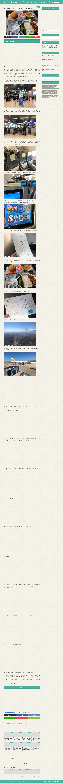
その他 (52, 2)
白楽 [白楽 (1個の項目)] (55, 96)
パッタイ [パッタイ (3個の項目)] (53, 91)
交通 (14, 712)
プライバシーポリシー (12, 781)
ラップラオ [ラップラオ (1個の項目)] (44, 93)
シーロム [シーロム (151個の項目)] (47, 87)
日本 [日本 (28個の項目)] (49, 96)
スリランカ (6, 712)
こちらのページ (31, 408)
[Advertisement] (22, 54)
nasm (13, 758)
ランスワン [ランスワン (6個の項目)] (54, 93)
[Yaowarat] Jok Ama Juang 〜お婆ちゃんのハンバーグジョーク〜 (50, 63)
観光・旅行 (31, 2)
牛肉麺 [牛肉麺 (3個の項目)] (53, 96)
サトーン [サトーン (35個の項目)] (47, 86)
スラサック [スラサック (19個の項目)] (49, 88)
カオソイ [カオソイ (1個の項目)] (52, 85)
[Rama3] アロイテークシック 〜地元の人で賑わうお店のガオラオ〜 (50, 66)
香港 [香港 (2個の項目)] (47, 97)
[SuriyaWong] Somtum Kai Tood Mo (49, 59)
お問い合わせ (6, 781)
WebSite (26, 763)
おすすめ (17, 712)
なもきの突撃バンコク (10, 2)
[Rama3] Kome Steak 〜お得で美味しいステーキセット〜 (50, 70)
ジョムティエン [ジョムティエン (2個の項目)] (45, 88)
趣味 (49, 2)
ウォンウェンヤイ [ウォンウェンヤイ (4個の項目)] (48, 85)
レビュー (36, 2)
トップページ (23, 2)
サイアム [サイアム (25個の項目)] (56, 85)
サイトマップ (19, 781)
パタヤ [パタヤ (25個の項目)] (50, 91)
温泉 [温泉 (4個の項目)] (51, 96)
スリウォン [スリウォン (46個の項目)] (52, 88)
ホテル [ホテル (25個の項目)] (53, 92)
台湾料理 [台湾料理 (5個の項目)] (44, 96)
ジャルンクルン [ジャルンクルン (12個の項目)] (52, 87)
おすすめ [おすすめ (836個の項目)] (44, 85)
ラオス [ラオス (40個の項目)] (55, 92)
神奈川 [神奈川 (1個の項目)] (43, 97)
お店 (27, 2)
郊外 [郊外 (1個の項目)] (45, 97)
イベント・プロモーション (43, 2)
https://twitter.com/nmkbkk (49, 49)
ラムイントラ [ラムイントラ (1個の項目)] (51, 93)
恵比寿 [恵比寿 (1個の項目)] (47, 96)
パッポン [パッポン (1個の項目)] (56, 91)
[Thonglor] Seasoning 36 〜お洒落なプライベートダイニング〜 (50, 56)
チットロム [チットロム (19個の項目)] (56, 88)
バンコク (10, 712)
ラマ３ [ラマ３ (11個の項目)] (47, 93)
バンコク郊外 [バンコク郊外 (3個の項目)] (44, 91)
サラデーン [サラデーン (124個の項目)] (44, 87)
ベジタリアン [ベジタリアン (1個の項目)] (49, 92)
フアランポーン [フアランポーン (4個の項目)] (45, 92)
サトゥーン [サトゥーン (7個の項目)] (44, 86)
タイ (20, 712)
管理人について (25, 781)
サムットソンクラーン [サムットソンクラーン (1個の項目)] (53, 86)
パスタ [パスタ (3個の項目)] (48, 91)
